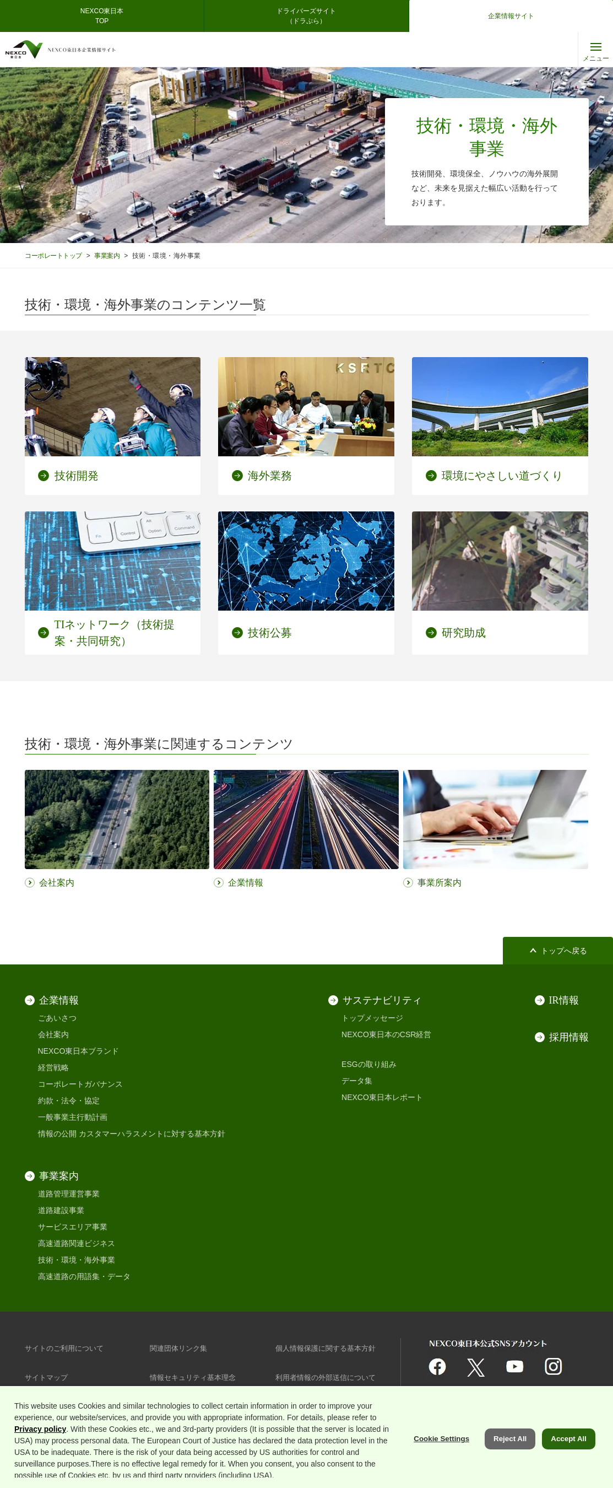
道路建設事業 (61, 1210)
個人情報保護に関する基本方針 (329, 1348)
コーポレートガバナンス (80, 1084)
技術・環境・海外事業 (76, 1259)
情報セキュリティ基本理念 (196, 1377)
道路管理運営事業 (69, 1193)
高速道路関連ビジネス (76, 1243)
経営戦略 (53, 1067)
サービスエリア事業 (72, 1226)
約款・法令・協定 (69, 1100)
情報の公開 (57, 1133)
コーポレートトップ (55, 255)
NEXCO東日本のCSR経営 (386, 1034)
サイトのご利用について (67, 1348)
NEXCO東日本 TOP (105, 16)
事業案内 (113, 255)
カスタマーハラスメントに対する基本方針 (152, 1133)
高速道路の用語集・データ (84, 1276)
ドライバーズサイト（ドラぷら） (306, 16)
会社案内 (53, 1034)
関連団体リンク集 (180, 1348)
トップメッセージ (372, 1017)
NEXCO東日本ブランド (79, 1051)
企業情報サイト (511, 16)
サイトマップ (48, 1377)
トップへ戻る (564, 951)
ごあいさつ (57, 1017)
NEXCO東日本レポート (382, 1097)
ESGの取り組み (369, 1064)
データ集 (356, 1080)
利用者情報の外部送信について (329, 1377)
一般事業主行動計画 (72, 1117)
